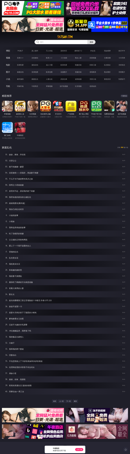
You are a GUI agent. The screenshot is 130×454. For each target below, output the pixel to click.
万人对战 (49, 51)
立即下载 (79, 449)
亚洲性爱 (20, 65)
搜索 (91, 42)
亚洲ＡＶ (20, 58)
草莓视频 (49, 86)
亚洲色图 (35, 72)
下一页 (68, 401)
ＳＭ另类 (122, 58)
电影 (8, 64)
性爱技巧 (122, 79)
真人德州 (35, 51)
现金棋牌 (107, 51)
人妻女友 (49, 79)
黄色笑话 (107, 79)
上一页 (61, 401)
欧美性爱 (64, 65)
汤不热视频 (64, 86)
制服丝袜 (78, 65)
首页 (54, 401)
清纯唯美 (93, 72)
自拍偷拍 (35, 58)
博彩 (8, 50)
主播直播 (107, 58)
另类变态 (122, 65)
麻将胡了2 (78, 51)
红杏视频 (78, 86)
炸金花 (92, 51)
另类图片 (122, 72)
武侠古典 (64, 79)
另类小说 (93, 79)
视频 (8, 57)
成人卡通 (49, 65)
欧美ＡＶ (49, 58)
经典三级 (93, 65)
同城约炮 (20, 86)
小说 (8, 79)
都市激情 (20, 79)
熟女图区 (107, 72)
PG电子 (20, 51)
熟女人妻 (78, 58)
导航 (8, 86)
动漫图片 (64, 72)
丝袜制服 (93, 58)
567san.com (65, 37)
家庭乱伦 (35, 79)
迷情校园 (78, 79)
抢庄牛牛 (122, 51)
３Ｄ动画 (64, 58)
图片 (8, 72)
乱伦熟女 (107, 65)
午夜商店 (35, 86)
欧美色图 (49, 72)
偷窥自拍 (20, 72)
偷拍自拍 (35, 65)
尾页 (75, 401)
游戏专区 (64, 51)
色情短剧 (93, 86)
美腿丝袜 (78, 72)
